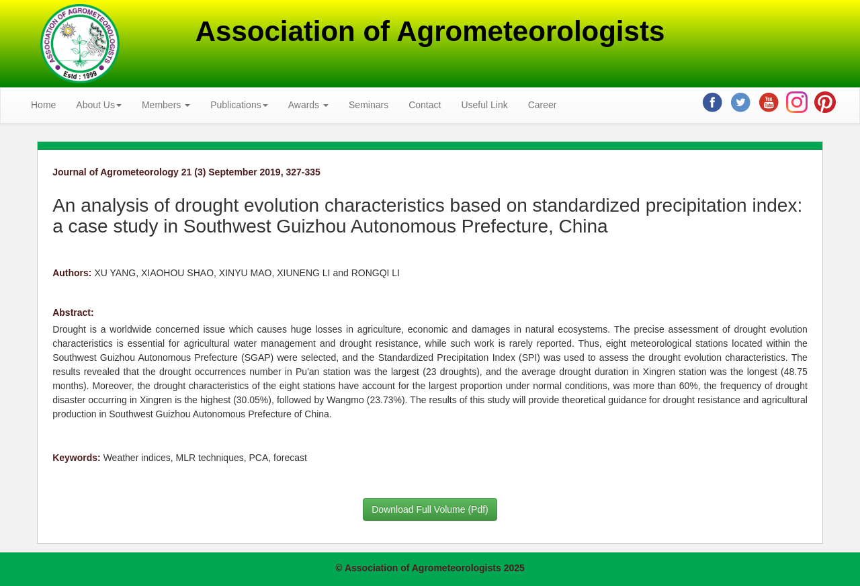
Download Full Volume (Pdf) (430, 509)
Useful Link (484, 104)
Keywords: (76, 457)
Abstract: (72, 312)
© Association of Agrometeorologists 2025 (430, 567)
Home (43, 104)
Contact (424, 104)
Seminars (368, 104)
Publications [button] (239, 104)
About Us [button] (99, 104)
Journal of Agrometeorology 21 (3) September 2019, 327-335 (186, 172)
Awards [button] (308, 104)
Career (542, 104)
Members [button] (166, 104)
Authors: (71, 272)
